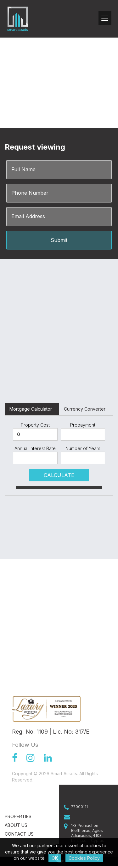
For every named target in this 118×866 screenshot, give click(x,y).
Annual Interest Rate (35, 448)
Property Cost (35, 425)
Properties (18, 816)
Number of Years (82, 448)
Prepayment (82, 425)
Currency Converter (84, 409)
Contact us (19, 834)
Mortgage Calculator (30, 409)
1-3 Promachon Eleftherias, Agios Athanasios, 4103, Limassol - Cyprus (87, 833)
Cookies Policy (84, 858)
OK (55, 858)
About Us (16, 825)
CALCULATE (59, 475)
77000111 (79, 806)
